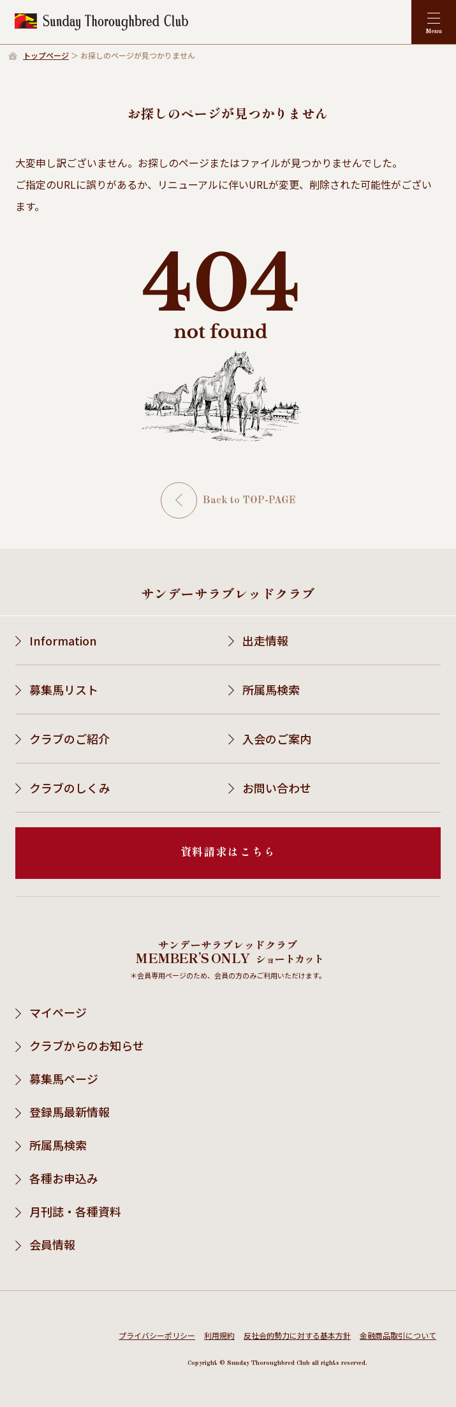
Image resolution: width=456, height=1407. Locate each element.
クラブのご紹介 (69, 738)
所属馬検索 (271, 689)
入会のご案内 (276, 738)
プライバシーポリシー (157, 1335)
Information (63, 640)
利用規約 (219, 1335)
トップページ (46, 55)
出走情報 (265, 640)
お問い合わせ (276, 787)
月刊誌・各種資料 (75, 1211)
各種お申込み (63, 1178)
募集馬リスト (63, 689)
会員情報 (52, 1244)
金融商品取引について (398, 1335)
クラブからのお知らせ (86, 1045)
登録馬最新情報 (69, 1112)
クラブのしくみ (69, 787)
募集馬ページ (63, 1079)
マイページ (58, 1012)
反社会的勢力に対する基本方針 (297, 1335)
